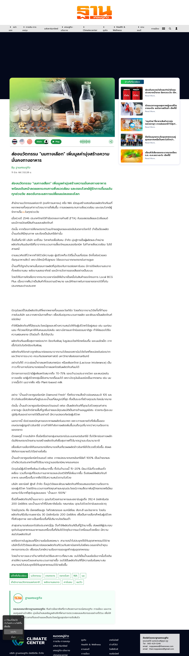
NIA (75, 576)
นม (83, 576)
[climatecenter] (91, 28)
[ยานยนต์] (142, 28)
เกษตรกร (50, 576)
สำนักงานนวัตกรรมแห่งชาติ (25, 582)
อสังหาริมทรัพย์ (60, 646)
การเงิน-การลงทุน (61, 641)
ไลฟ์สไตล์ (113, 649)
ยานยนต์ (85, 649)
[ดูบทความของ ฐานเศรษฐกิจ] (62, 607)
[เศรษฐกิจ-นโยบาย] (70, 28)
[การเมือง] (155, 28)
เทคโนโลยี (113, 640)
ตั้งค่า (13, 637)
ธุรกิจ (83, 640)
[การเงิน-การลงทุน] (31, 28)
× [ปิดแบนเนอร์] (22, 617)
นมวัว (79, 582)
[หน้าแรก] (14, 28)
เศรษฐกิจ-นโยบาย (61, 650)
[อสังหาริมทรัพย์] (51, 28)
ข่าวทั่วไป (113, 644)
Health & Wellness (91, 644)
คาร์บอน (68, 582)
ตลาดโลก (64, 576)
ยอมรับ (13, 632)
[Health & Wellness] (123, 28)
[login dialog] (176, 28)
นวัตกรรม (36, 576)
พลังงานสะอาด (51, 582)
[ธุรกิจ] (106, 28)
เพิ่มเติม (7, 626)
